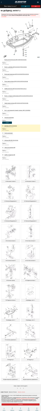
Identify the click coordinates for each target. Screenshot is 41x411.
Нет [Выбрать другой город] (36, 6)
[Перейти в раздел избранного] (12, 408)
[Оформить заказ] (7, 123)
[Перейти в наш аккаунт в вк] (17, 388)
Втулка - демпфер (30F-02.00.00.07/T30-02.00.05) (15, 67)
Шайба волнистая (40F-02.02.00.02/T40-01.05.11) (15, 88)
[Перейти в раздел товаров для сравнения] (20, 408)
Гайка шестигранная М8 (9, 147)
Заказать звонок (21, 392)
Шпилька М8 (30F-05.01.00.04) (11, 140)
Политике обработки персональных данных (25, 398)
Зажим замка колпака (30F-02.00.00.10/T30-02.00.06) (16, 103)
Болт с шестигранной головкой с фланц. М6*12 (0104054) (17, 110)
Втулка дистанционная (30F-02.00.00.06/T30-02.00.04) (16, 74)
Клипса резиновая (8, 133)
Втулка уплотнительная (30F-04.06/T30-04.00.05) (15, 59)
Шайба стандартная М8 (9, 154)
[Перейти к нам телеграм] (20, 388)
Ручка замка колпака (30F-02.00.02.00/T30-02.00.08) (16, 81)
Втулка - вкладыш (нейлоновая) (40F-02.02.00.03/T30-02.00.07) (18, 95)
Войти (29, 410)
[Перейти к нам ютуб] (23, 388)
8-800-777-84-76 (4, 392)
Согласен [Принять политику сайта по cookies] (20, 404)
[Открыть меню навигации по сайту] (38, 2)
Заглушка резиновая (9, 117)
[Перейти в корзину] (36, 408)
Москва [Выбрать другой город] (13, 6)
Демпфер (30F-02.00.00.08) (10, 125)
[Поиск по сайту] (1, 2)
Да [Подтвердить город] (25, 6)
